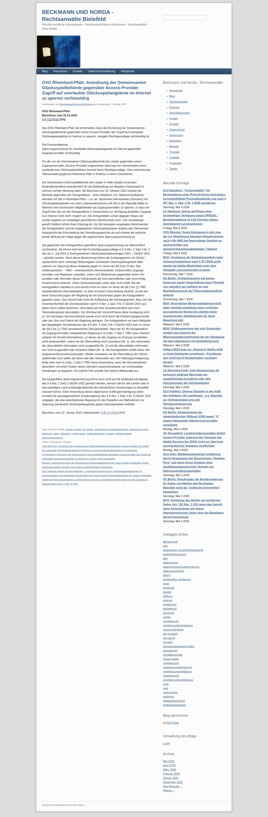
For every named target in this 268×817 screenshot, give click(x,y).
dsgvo (166, 575)
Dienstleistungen (179, 112)
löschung (168, 612)
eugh (166, 583)
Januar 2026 (170, 778)
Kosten (173, 118)
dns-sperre (88, 429)
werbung (168, 696)
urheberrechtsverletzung (178, 679)
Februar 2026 (171, 773)
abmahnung (170, 541)
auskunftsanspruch (174, 554)
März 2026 (169, 769)
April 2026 (169, 765)
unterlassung (171, 663)
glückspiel (47, 433)
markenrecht (170, 621)
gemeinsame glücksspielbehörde (111, 429)
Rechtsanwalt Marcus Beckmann (76, 104)
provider (110, 433)
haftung (167, 596)
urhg (166, 684)
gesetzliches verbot (138, 429)
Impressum (60, 71)
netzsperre (65, 433)
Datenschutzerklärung (101, 71)
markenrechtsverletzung (178, 625)
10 (137, 287)
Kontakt (77, 71)
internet (167, 600)
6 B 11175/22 (50, 119)
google (167, 592)
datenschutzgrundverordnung (181, 566)
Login (166, 743)
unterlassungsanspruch (177, 667)
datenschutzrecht (173, 571)
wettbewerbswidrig (174, 705)
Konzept (174, 107)
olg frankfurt (170, 633)
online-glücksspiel (96, 433)
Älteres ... (169, 790)
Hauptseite (127, 71)
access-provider (73, 429)
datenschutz (170, 562)
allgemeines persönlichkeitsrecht (183, 550)
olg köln (168, 642)
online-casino (79, 433)
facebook (168, 587)
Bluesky (174, 146)
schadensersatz (172, 654)
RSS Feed (172, 722)
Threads (174, 152)
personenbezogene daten (179, 646)
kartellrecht (170, 608)
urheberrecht (171, 675)
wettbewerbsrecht (174, 700)
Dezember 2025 (173, 782)
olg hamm (169, 638)
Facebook (175, 163)
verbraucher (170, 692)
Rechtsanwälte (178, 101)
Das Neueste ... (172, 786)
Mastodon (175, 140)
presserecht (170, 650)
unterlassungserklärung (177, 671)
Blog (45, 71)
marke (167, 617)
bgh (165, 558)
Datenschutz (177, 129)
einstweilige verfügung (176, 579)
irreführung (169, 604)
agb (165, 545)
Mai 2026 (168, 761)
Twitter (173, 168)
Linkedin (174, 157)
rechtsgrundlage (123, 433)
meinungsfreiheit (173, 629)
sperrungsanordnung (52, 438)
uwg (165, 688)
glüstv (56, 433)
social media (170, 659)
